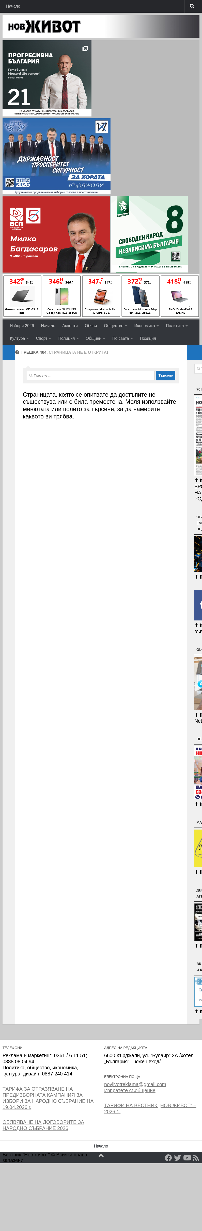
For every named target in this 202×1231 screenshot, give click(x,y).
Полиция (66, 338)
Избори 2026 (22, 326)
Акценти (70, 326)
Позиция (148, 338)
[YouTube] (186, 1157)
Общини (93, 338)
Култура (17, 338)
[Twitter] (177, 1157)
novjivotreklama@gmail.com (135, 1084)
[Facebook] (168, 1157)
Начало (13, 6)
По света (120, 338)
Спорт (41, 338)
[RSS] (195, 1157)
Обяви (91, 326)
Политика (175, 326)
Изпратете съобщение (130, 1090)
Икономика (144, 326)
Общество (113, 326)
